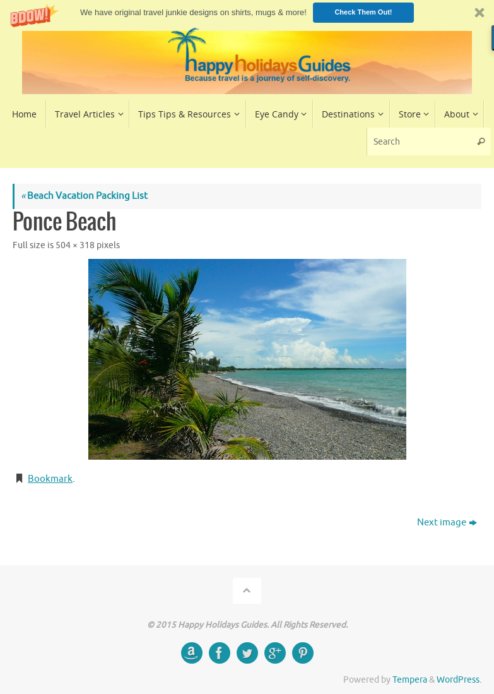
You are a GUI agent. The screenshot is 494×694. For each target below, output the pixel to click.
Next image (447, 523)
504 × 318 (75, 245)
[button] (247, 12)
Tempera (409, 679)
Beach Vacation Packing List (84, 196)
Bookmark (50, 479)
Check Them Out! (363, 12)
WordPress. (459, 679)
